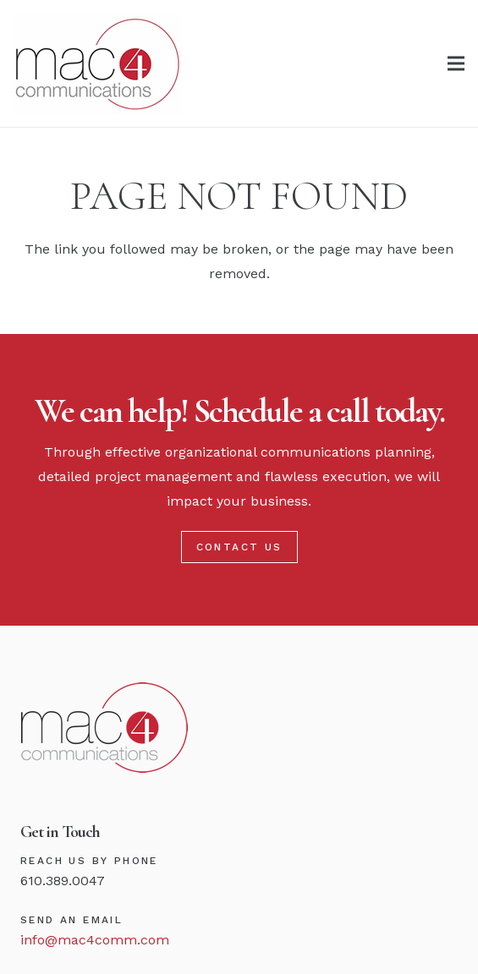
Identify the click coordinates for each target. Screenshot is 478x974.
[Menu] (456, 63)
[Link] (98, 64)
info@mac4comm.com (94, 940)
